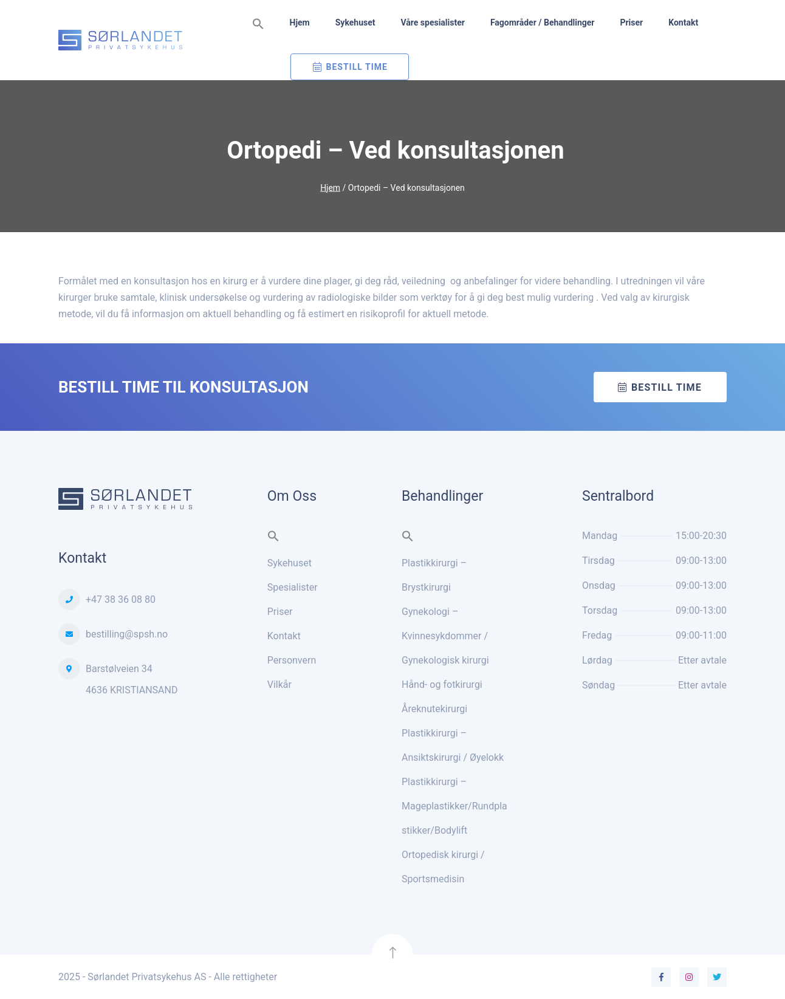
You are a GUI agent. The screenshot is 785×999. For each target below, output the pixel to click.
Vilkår (279, 684)
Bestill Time (357, 67)
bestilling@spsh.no (127, 634)
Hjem (300, 22)
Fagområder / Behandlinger (542, 22)
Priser (631, 22)
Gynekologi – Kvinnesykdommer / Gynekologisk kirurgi (445, 636)
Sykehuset (355, 22)
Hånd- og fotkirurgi (442, 684)
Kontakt (683, 22)
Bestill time (666, 387)
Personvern (292, 660)
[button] (258, 24)
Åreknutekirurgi (434, 709)
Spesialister (292, 587)
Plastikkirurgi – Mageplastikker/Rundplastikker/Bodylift (454, 806)
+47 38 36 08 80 (121, 599)
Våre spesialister (432, 22)
